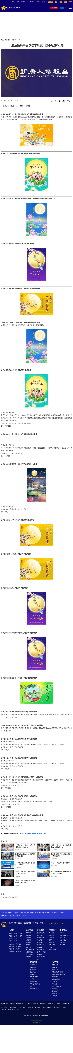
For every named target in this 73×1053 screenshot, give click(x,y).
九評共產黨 (55, 977)
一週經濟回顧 (30, 949)
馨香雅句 (51, 940)
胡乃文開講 (63, 937)
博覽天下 (11, 949)
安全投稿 (42, 1003)
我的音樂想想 (34, 988)
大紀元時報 (22, 1007)
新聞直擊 (28, 942)
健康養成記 (63, 940)
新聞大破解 (40, 945)
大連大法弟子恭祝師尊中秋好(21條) (33, 834)
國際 (10, 933)
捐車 (65, 1)
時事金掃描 (40, 937)
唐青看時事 (40, 949)
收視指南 (20, 1003)
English (61, 913)
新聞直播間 (55, 7)
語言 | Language (41, 1)
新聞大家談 (40, 933)
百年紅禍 (54, 981)
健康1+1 (62, 933)
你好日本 (33, 967)
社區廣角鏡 (29, 952)
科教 (15, 941)
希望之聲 (38, 1007)
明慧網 (57, 1007)
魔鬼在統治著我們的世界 (59, 974)
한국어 (23, 915)
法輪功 (14, 40)
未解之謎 (51, 933)
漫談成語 (51, 942)
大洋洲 (26, 913)
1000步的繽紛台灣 (35, 985)
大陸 (10, 941)
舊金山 (41, 913)
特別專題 (55, 962)
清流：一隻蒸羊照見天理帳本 (60, 863)
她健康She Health (65, 935)
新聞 (12, 930)
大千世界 (33, 979)
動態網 (64, 1007)
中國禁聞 (28, 937)
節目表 (35, 923)
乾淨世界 (30, 1007)
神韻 (13, 1)
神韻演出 (11, 951)
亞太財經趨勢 (30, 954)
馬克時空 (39, 954)
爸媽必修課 (52, 945)
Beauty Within (34, 977)
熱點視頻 (18, 944)
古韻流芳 (51, 937)
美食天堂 (33, 972)
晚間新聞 (28, 940)
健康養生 (63, 930)
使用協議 (35, 1003)
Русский (11, 915)
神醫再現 (62, 942)
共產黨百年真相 (56, 969)
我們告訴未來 (56, 965)
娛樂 (21, 933)
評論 (10, 938)
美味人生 (33, 974)
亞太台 (47, 913)
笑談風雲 (51, 935)
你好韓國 (33, 969)
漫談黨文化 (55, 991)
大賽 (18, 1)
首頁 (2, 40)
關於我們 (12, 1003)
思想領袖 (39, 942)
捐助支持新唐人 (54, 923)
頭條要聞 (11, 944)
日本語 (18, 915)
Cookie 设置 (36, 1022)
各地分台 (23, 1)
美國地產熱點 (52, 949)
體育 (21, 936)
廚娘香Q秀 (33, 981)
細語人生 (39, 959)
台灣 (15, 936)
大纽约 (10, 913)
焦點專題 (7, 40)
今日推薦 (18, 946)
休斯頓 (32, 913)
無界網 (4, 1009)
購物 (70, 1)
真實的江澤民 (56, 979)
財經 (15, 938)
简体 (33, 1)
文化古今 (51, 947)
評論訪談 (40, 930)
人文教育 (52, 930)
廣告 (56, 1)
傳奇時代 (54, 967)
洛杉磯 (21, 913)
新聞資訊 (18, 923)
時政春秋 (39, 940)
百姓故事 (54, 988)
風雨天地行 (55, 984)
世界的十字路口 (41, 952)
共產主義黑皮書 (56, 986)
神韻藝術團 (13, 1007)
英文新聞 (50, 1)
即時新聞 (11, 946)
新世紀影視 (11, 1009)
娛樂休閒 (33, 962)
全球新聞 (28, 933)
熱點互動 (39, 935)
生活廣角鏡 (33, 965)
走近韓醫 (62, 945)
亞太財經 (28, 957)
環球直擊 (28, 935)
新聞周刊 (28, 945)
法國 (36, 913)
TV (62, 7)
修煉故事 (54, 993)
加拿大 (15, 913)
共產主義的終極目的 (58, 972)
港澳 (15, 933)
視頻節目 (27, 923)
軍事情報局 (40, 947)
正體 (29, 1)
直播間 (42, 923)
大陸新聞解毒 (41, 957)
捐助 (61, 1)
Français (4, 915)
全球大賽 (18, 951)
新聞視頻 (29, 930)
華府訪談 (28, 947)
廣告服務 (50, 1003)
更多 (18, 1009)
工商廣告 (54, 996)
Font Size (63, 100)
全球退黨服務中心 (48, 1007)
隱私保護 (27, 1003)
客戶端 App (66, 1003)
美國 (10, 936)
